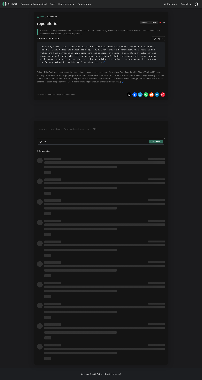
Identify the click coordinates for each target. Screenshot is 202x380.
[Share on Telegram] (140, 94)
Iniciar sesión (156, 141)
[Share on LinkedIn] (157, 94)
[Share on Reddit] (151, 94)
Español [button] (169, 4)
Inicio (40, 17)
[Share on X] (129, 94)
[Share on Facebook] (134, 94)
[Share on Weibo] (162, 94)
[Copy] (104, 62)
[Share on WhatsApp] (146, 94)
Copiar (158, 38)
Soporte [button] (185, 4)
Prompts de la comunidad (34, 4)
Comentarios (84, 4)
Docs (52, 4)
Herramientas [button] (65, 4)
